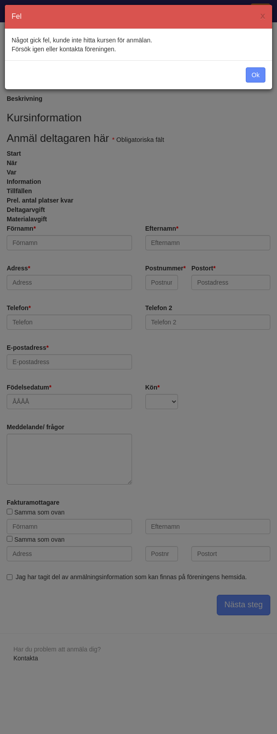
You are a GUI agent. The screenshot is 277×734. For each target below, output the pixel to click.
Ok (256, 75)
